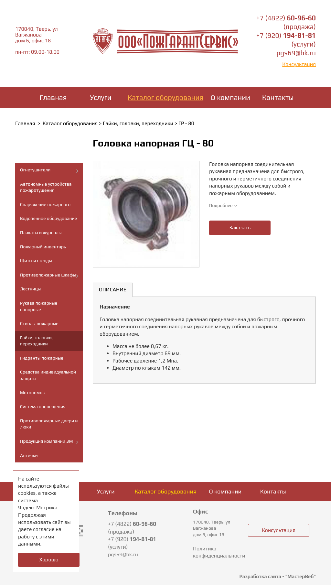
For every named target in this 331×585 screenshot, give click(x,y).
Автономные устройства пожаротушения (46, 187)
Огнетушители (35, 169)
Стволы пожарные (39, 323)
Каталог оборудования (165, 97)
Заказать (240, 227)
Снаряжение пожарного (45, 204)
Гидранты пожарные (41, 358)
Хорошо (48, 560)
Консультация (299, 64)
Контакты (278, 97)
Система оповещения (43, 406)
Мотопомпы (33, 392)
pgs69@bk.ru (296, 53)
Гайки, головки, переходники (138, 123)
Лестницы (30, 288)
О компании (230, 97)
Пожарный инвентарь (43, 246)
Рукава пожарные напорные (38, 306)
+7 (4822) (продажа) (132, 528)
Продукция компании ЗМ (46, 441)
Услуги (101, 97)
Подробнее (223, 205)
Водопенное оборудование (48, 218)
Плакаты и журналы (41, 232)
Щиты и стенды (36, 260)
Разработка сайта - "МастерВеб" (277, 576)
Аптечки (29, 455)
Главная (53, 97)
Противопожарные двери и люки (49, 424)
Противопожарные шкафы (48, 274)
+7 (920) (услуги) (132, 543)
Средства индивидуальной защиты (48, 375)
